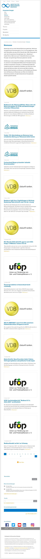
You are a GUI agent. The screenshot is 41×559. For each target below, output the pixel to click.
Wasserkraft (6, 16)
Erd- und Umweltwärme (9, 19)
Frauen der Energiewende (9, 22)
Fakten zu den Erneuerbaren (10, 21)
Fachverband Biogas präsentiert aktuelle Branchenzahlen (17, 163)
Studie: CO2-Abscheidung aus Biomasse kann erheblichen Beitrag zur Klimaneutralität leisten (19, 136)
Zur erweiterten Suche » (9, 502)
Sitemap (11, 528)
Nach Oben (21, 462)
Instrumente (6, 24)
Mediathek (5, 32)
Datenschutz (16, 528)
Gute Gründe (6, 18)
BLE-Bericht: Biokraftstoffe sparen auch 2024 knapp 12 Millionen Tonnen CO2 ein (18, 242)
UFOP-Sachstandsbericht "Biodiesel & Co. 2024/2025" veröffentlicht (17, 401)
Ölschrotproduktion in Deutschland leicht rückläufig (17, 285)
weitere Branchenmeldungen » (10, 493)
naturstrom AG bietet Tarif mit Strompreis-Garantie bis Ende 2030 (19, 487)
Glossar (13, 1)
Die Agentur (6, 35)
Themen (5, 26)
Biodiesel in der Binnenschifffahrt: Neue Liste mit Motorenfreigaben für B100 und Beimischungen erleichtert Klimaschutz (19, 106)
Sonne (5, 13)
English (17, 1)
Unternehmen (7, 547)
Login (4, 1)
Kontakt (8, 1)
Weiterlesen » (28, 115)
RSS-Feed (6, 528)
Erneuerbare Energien (8, 10)
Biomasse (6, 15)
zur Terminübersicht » (31, 513)
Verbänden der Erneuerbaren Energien (21, 547)
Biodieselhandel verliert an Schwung (15, 443)
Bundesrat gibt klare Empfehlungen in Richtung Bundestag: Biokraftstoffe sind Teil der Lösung (19, 201)
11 (34, 454)
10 (30, 454)
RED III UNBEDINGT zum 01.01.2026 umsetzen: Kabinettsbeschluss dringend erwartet (18, 323)
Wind (5, 12)
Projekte (5, 29)
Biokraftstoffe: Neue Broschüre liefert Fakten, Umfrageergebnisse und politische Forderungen (19, 360)
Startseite (14, 41)
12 (20, 456)
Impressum (22, 528)
